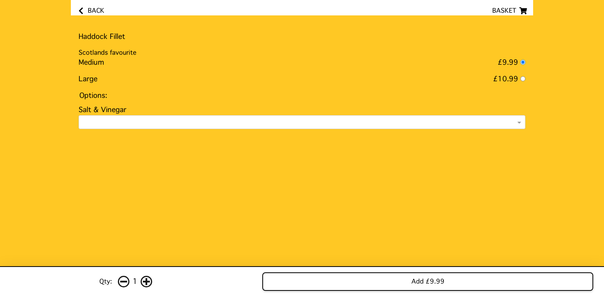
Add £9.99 (428, 281)
